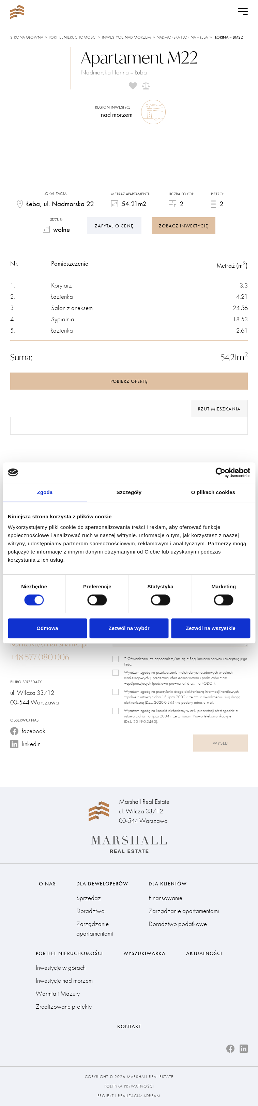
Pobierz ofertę (129, 381)
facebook (27, 731)
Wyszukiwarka (144, 953)
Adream (152, 1096)
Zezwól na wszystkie (211, 628)
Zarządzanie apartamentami (94, 928)
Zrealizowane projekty (64, 1006)
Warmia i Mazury (58, 993)
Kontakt (129, 1026)
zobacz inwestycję (183, 225)
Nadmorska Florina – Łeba (182, 37)
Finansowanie (165, 897)
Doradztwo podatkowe (178, 923)
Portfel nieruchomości (72, 37)
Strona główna (26, 37)
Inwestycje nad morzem (126, 37)
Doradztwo (90, 910)
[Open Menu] (243, 12)
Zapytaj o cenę (114, 225)
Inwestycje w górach (61, 967)
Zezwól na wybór (128, 628)
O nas (47, 883)
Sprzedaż (88, 897)
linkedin (25, 744)
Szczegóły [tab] (129, 492)
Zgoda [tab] (45, 492)
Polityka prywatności (129, 1086)
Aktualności (204, 953)
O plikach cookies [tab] (213, 492)
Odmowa (47, 628)
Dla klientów (168, 883)
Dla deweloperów (102, 883)
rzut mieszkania (219, 409)
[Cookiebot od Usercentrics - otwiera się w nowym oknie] (220, 472)
